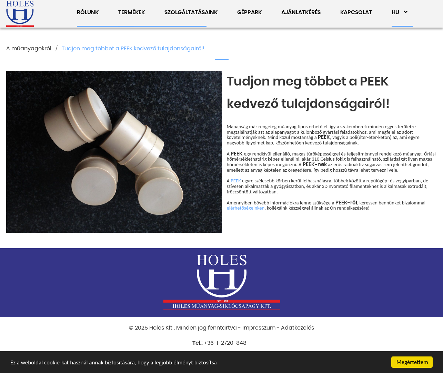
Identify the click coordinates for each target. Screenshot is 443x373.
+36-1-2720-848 (225, 343)
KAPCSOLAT (356, 12)
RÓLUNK (88, 12)
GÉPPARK (249, 12)
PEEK (236, 181)
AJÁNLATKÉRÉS (301, 12)
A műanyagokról (28, 48)
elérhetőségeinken (246, 208)
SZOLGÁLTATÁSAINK (191, 12)
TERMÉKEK (131, 12)
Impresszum (258, 328)
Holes (20, 14)
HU (399, 12)
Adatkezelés (297, 328)
